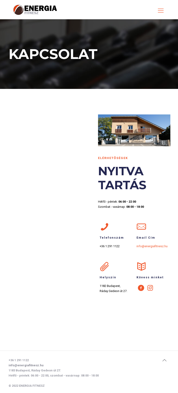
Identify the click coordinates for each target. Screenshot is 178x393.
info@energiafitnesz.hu (26, 365)
